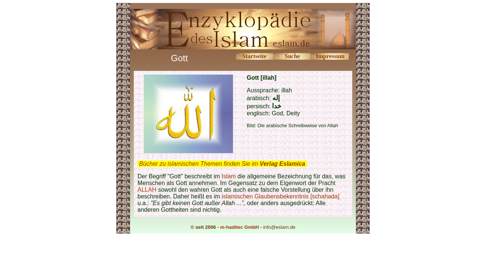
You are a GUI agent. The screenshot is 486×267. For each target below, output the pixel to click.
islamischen (237, 196)
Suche (292, 56)
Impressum (330, 56)
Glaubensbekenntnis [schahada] (297, 196)
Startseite (254, 56)
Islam (228, 176)
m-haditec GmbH (239, 227)
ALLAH (146, 190)
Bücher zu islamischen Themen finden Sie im (222, 164)
